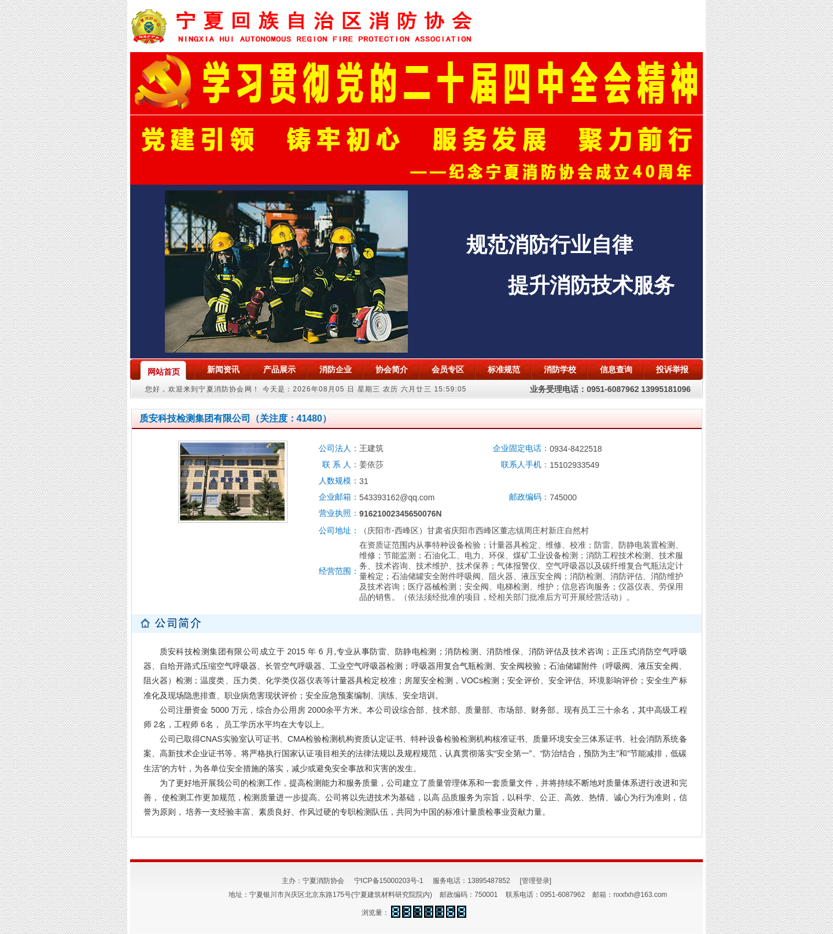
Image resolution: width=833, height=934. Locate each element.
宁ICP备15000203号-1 (388, 881)
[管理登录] (535, 881)
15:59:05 (450, 389)
